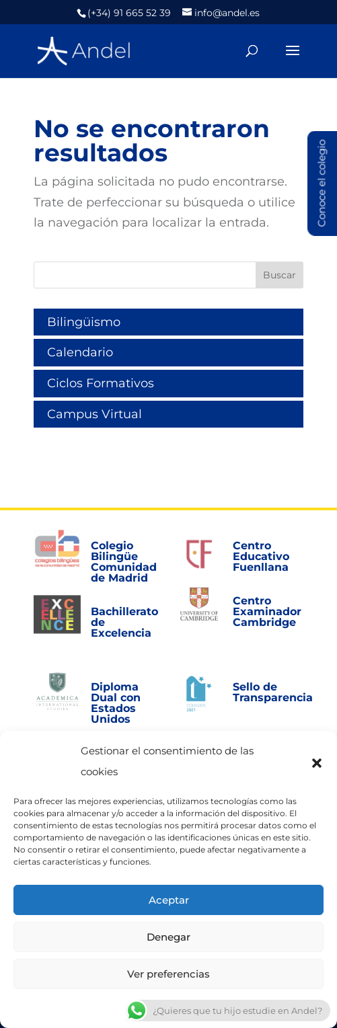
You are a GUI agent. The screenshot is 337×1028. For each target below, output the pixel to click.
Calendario (80, 352)
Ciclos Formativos (100, 383)
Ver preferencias (168, 973)
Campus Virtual (94, 414)
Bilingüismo (83, 322)
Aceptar (169, 900)
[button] (317, 761)
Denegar (168, 937)
